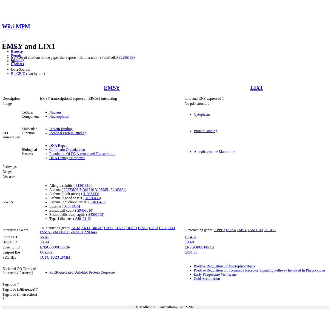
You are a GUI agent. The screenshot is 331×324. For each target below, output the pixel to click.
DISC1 (143, 228)
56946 (44, 237)
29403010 (84, 210)
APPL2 (219, 230)
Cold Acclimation (207, 278)
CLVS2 (119, 228)
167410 (190, 237)
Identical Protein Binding (67, 133)
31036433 (90, 194)
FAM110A (255, 230)
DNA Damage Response (67, 158)
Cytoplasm (202, 114)
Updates (17, 64)
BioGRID (18, 74)
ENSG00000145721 (199, 247)
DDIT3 (131, 228)
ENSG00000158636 (55, 247)
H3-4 (162, 228)
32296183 (126, 57)
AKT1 (86, 228)
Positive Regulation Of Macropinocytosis (224, 266)
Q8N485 (191, 252)
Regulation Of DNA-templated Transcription (82, 154)
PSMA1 (46, 232)
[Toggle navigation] (4, 40)
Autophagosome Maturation (214, 152)
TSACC (270, 230)
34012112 (82, 219)
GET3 (153, 228)
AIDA (75, 228)
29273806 (71, 190)
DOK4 (231, 230)
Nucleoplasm (58, 116)
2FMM (65, 257)
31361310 (83, 185)
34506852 (95, 214)
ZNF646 (90, 232)
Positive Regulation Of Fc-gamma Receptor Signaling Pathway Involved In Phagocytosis (259, 270)
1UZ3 (54, 257)
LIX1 (256, 88)
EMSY (112, 88)
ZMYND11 (61, 232)
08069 (189, 242)
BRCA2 (97, 228)
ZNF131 (77, 232)
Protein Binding (61, 129)
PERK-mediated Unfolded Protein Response (82, 272)
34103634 (118, 190)
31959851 (102, 190)
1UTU (44, 257)
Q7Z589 (46, 252)
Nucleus (55, 112)
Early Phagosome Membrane (215, 274)
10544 (44, 242)
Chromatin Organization (67, 150)
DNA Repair (58, 145)
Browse (17, 51)
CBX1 (109, 228)
